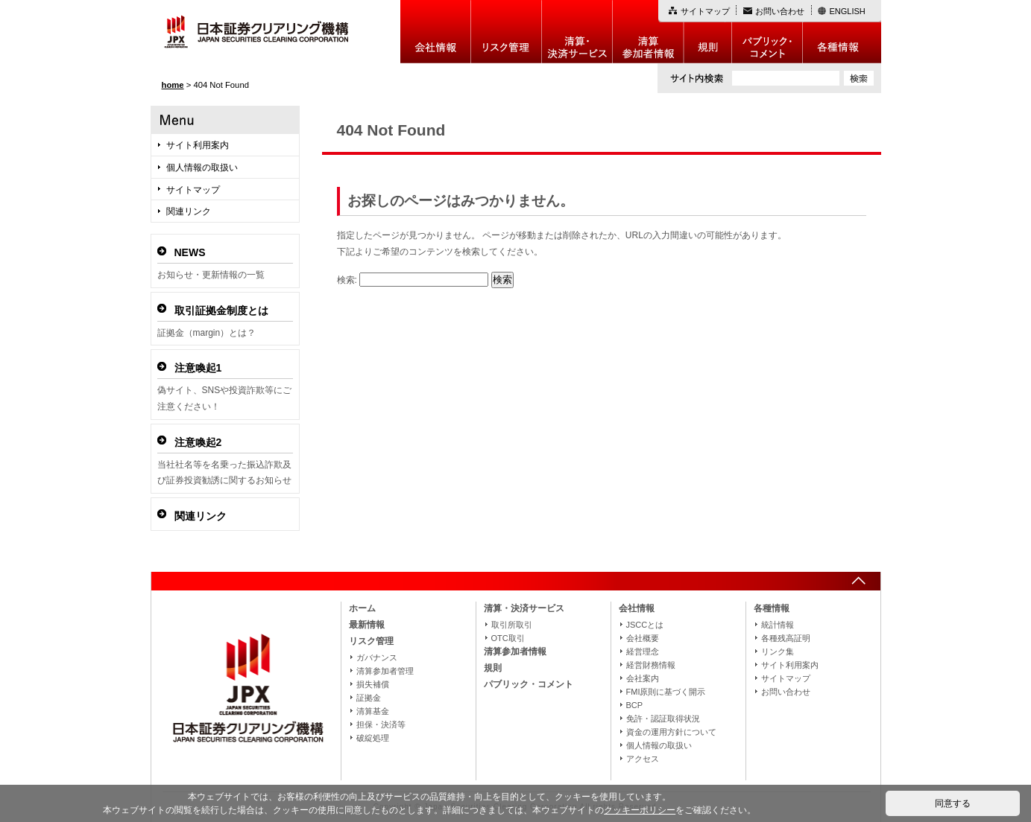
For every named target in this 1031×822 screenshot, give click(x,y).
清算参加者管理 (385, 670)
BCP (634, 705)
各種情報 (842, 31)
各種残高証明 (785, 638)
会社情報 (435, 31)
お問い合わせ (779, 11)
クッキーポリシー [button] (639, 810)
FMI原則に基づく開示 (666, 691)
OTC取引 (508, 638)
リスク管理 (506, 31)
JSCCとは (645, 624)
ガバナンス (376, 657)
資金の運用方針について (671, 731)
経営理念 (642, 651)
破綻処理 (372, 737)
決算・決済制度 (577, 31)
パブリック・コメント (767, 31)
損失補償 (372, 684)
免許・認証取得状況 (663, 718)
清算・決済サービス (524, 608)
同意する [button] (953, 803)
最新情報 (367, 624)
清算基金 (372, 711)
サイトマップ (705, 11)
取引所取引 (511, 624)
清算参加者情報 (648, 31)
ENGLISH (848, 11)
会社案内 (642, 678)
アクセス (642, 758)
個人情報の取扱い (202, 167)
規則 (708, 31)
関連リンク (188, 211)
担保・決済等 (381, 724)
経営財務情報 (650, 664)
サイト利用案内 (197, 145)
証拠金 (368, 697)
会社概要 (642, 638)
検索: (347, 280)
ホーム (362, 608)
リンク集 (777, 651)
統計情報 (777, 624)
